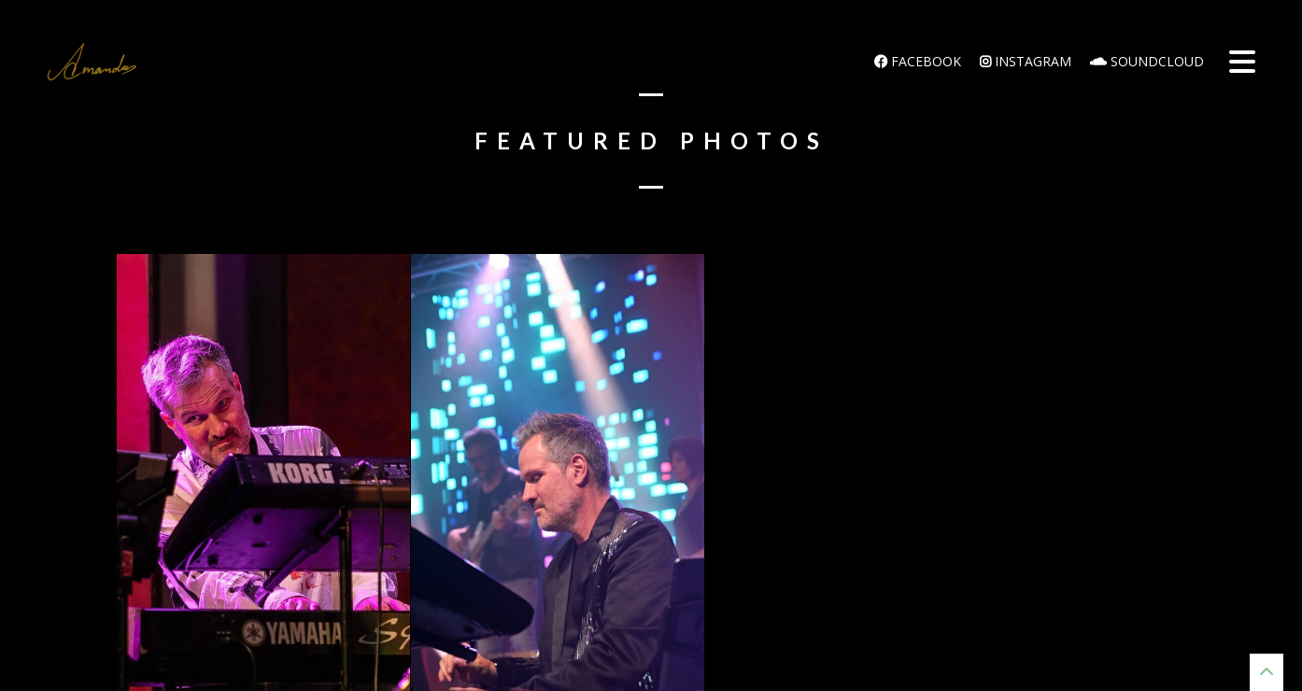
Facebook (917, 61)
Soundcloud (1147, 61)
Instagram (1025, 61)
